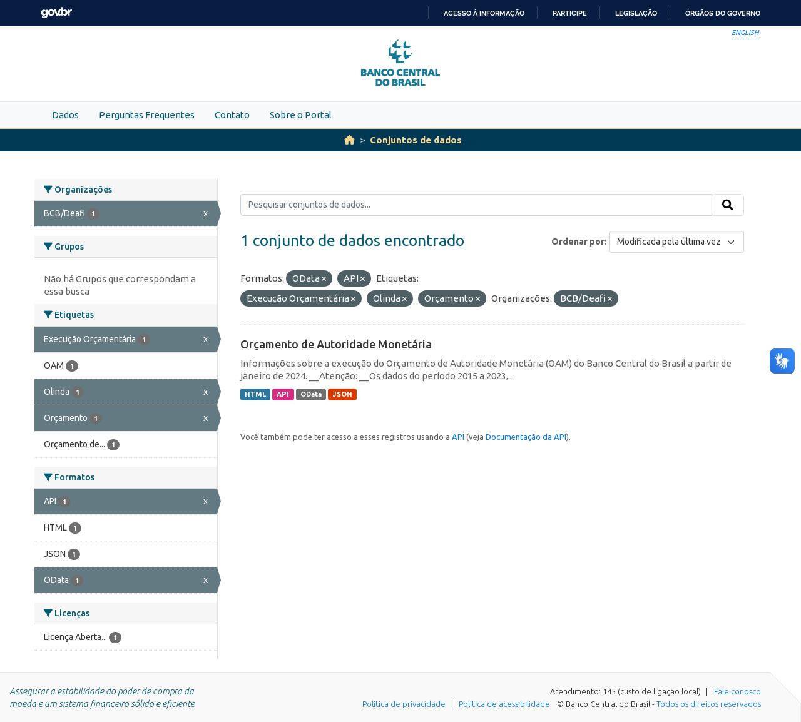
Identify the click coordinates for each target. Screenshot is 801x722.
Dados (65, 114)
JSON (342, 394)
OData (311, 394)
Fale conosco (737, 691)
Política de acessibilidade (504, 703)
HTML (255, 394)
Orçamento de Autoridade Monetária (336, 344)
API (283, 394)
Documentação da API (526, 436)
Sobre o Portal (301, 114)
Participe (570, 13)
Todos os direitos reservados (708, 703)
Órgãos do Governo (722, 13)
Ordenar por (578, 241)
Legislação (636, 13)
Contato (232, 114)
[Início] (349, 140)
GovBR (56, 13)
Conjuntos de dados (416, 140)
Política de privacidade (404, 703)
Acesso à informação (484, 13)
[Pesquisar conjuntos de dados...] (476, 205)
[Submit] (728, 205)
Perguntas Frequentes (147, 114)
